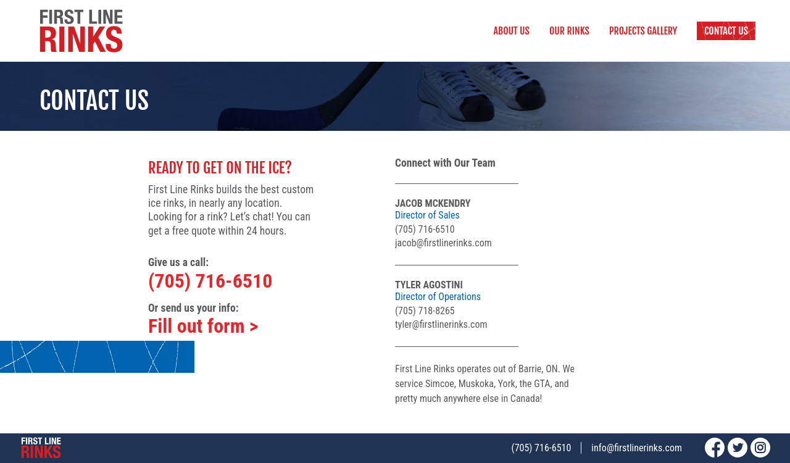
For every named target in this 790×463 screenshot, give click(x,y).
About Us (512, 31)
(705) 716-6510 (210, 281)
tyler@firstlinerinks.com (441, 324)
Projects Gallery (643, 31)
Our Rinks (569, 31)
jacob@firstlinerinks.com (443, 243)
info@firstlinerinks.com (636, 448)
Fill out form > (203, 326)
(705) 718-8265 (425, 311)
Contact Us (726, 31)
